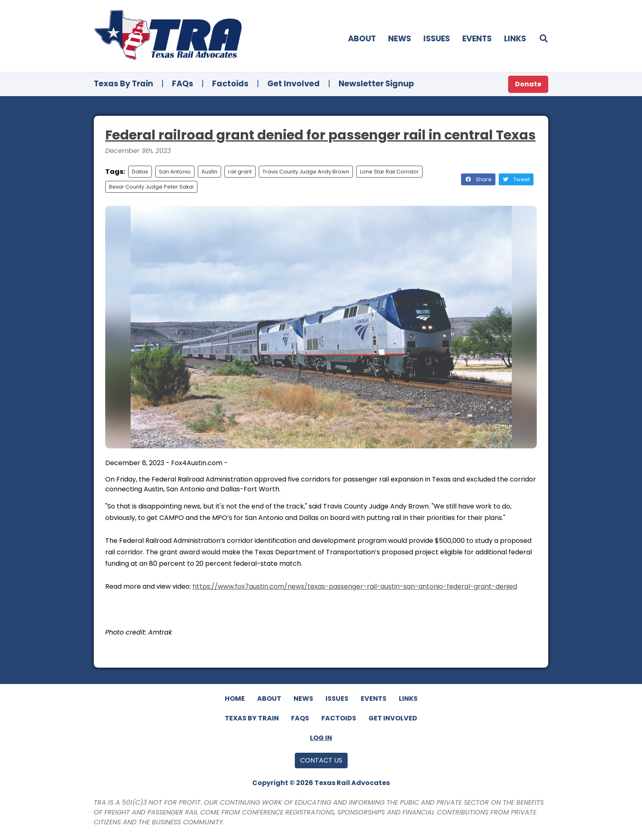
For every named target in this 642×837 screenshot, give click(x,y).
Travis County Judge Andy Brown (305, 171)
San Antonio (175, 171)
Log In (321, 737)
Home (235, 698)
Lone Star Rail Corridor (389, 171)
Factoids (230, 83)
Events (477, 38)
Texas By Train (123, 83)
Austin (209, 171)
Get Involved (293, 83)
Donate (528, 84)
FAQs (182, 83)
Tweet (516, 179)
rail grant (240, 171)
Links (515, 38)
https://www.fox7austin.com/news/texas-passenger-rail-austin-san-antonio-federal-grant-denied (354, 586)
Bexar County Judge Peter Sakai (151, 186)
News (399, 38)
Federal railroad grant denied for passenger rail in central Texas (320, 135)
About (362, 38)
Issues (436, 38)
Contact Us (321, 760)
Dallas (140, 171)
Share (478, 179)
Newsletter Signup (376, 83)
